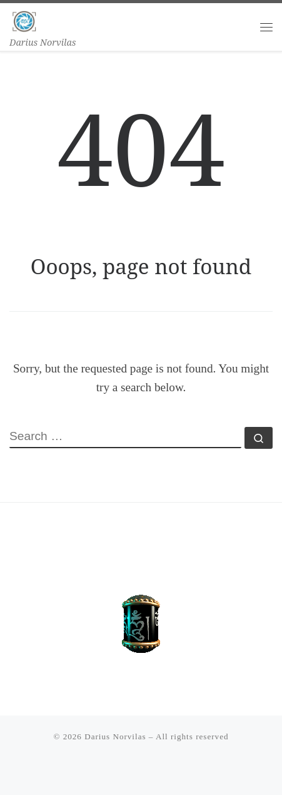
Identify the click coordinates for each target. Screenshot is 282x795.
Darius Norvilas (115, 736)
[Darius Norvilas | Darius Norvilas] (24, 19)
